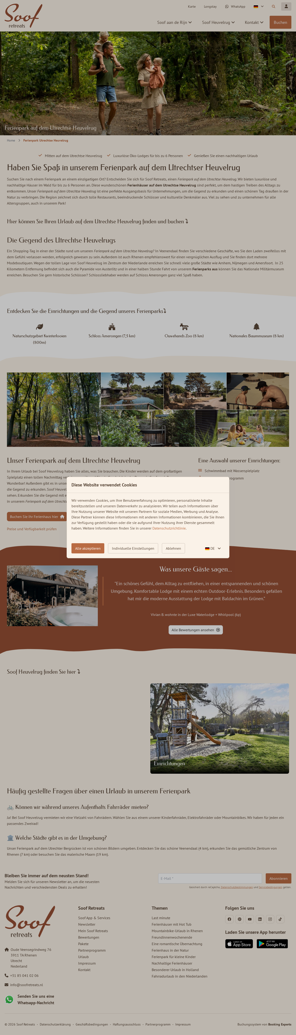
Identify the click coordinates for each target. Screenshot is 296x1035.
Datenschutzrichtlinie (169, 528)
